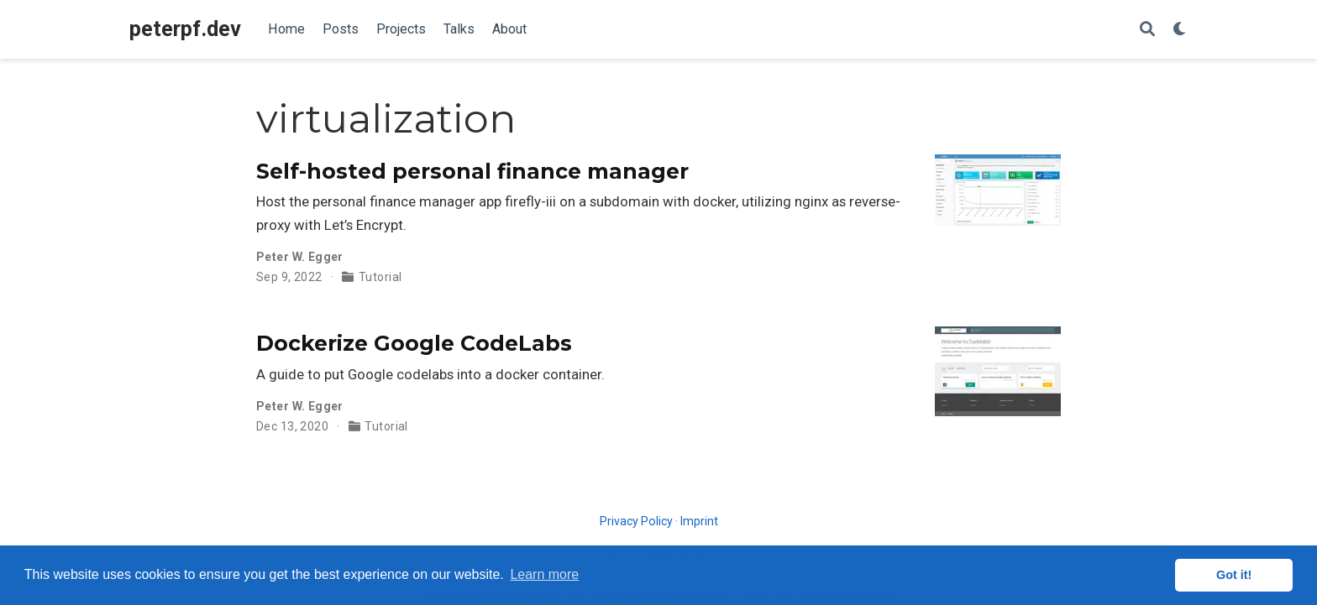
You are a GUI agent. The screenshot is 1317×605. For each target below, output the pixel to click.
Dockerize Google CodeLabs (414, 343)
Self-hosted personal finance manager (472, 171)
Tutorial (380, 277)
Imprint (699, 521)
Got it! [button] (1233, 575)
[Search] (1147, 29)
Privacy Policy (636, 521)
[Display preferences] (1180, 29)
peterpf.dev (185, 29)
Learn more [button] (544, 574)
